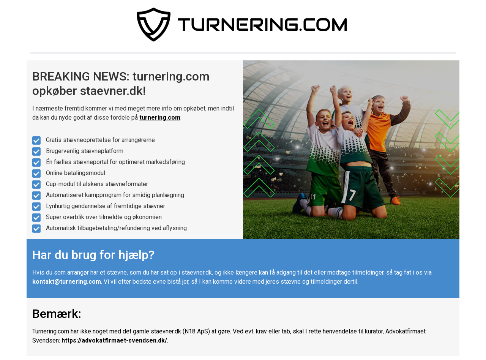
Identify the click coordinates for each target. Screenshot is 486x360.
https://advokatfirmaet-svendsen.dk (113, 340)
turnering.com (159, 117)
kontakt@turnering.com (66, 281)
